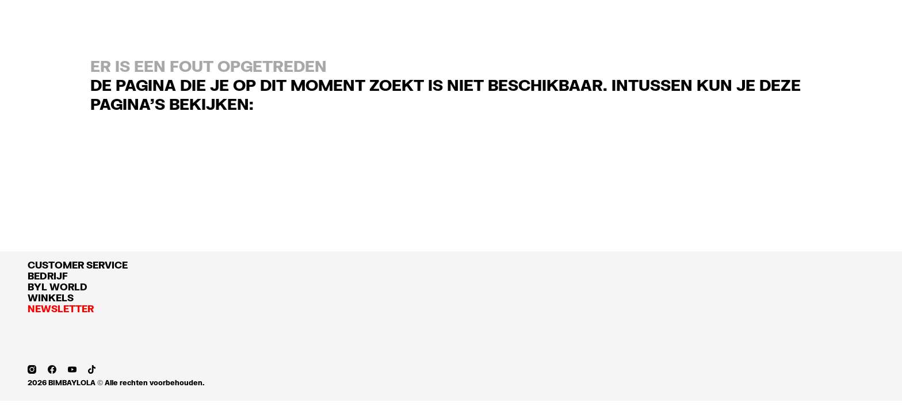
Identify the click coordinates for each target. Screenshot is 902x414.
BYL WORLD (57, 286)
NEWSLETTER (61, 308)
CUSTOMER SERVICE (78, 264)
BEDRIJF (48, 275)
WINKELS (51, 297)
